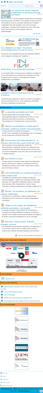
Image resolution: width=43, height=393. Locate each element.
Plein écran (21, 269)
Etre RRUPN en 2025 (13, 159)
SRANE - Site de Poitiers (14, 2)
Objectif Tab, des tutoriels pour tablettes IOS (16, 298)
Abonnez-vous (7, 279)
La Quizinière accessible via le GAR (19, 112)
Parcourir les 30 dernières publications (30, 235)
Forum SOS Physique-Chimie (11, 292)
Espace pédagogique (25, 390)
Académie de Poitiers (7, 388)
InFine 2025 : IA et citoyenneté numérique (18, 69)
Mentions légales (5, 382)
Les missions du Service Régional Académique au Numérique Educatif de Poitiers (25, 12)
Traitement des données (6, 385)
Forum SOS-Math (7, 295)
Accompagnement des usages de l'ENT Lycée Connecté (20, 301)
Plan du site (3, 373)
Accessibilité (4, 379)
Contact (3, 376)
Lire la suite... (37, 33)
